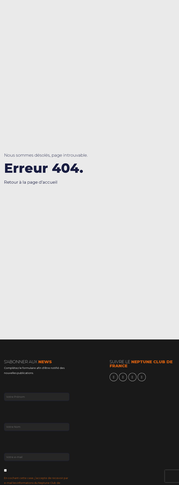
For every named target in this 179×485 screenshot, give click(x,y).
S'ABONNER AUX (28, 361)
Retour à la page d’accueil (30, 182)
